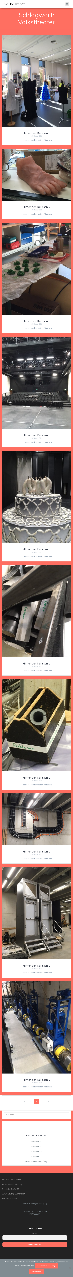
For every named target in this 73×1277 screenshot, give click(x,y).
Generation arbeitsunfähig (36, 1161)
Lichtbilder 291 (36, 1156)
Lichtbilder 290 (36, 1151)
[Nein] (69, 1268)
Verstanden (36, 1272)
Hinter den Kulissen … (36, 133)
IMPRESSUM (34, 1214)
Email (34, 1233)
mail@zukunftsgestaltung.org (35, 1203)
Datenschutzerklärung (46, 1266)
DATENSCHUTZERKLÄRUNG (35, 1211)
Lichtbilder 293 (36, 1141)
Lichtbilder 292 (36, 1146)
